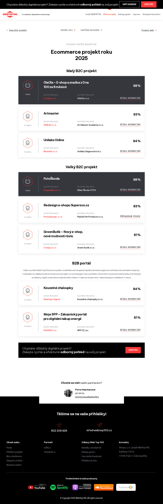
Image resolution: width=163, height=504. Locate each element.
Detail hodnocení (130, 98)
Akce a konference (14, 456)
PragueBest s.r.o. (52, 190)
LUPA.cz (47, 447)
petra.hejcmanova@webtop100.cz (87, 397)
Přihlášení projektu (15, 452)
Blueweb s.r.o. (51, 151)
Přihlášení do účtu (89, 460)
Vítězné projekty (109, 14)
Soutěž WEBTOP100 (93, 14)
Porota (9, 447)
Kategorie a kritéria (14, 460)
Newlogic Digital (52, 299)
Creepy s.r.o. (50, 98)
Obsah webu (13, 442)
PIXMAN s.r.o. (50, 330)
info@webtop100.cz (99, 427)
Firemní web (149, 30)
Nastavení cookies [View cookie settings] (14, 464)
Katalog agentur (124, 14)
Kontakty (124, 442)
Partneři (48, 442)
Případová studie (130, 216)
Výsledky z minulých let (91, 447)
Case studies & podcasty (92, 456)
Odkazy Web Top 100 (93, 442)
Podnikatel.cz (49, 452)
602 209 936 (79, 393)
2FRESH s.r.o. (50, 125)
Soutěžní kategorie (90, 30)
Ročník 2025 (67, 30)
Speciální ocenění (17, 30)
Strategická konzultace (151, 14)
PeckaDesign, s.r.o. (53, 216)
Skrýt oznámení (129, 4)
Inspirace (136, 14)
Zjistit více (148, 4)
